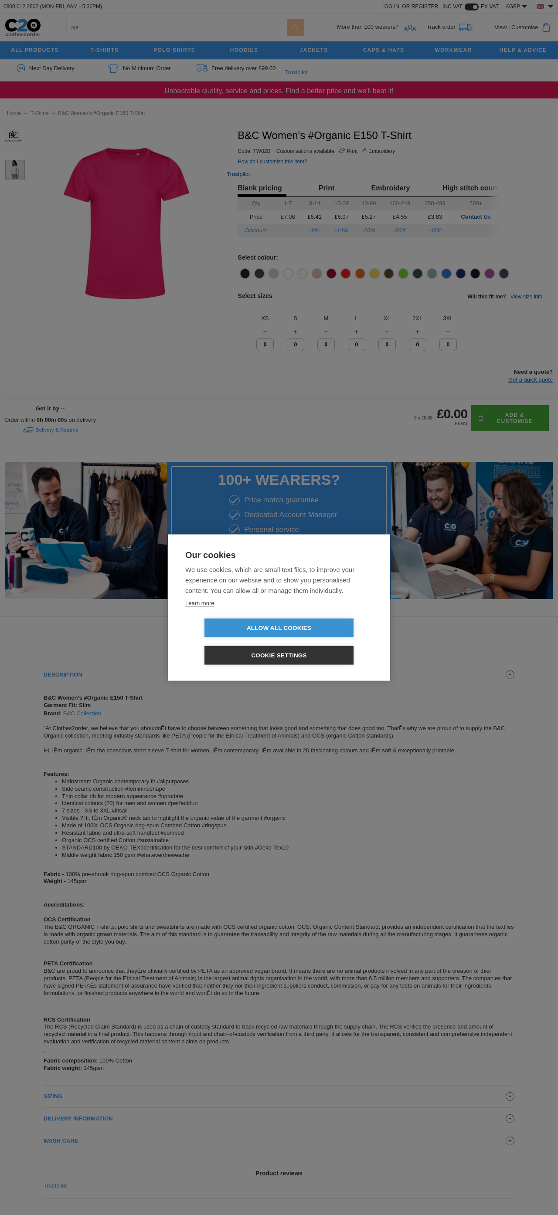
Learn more (199, 616)
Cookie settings (329, 642)
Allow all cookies (229, 642)
